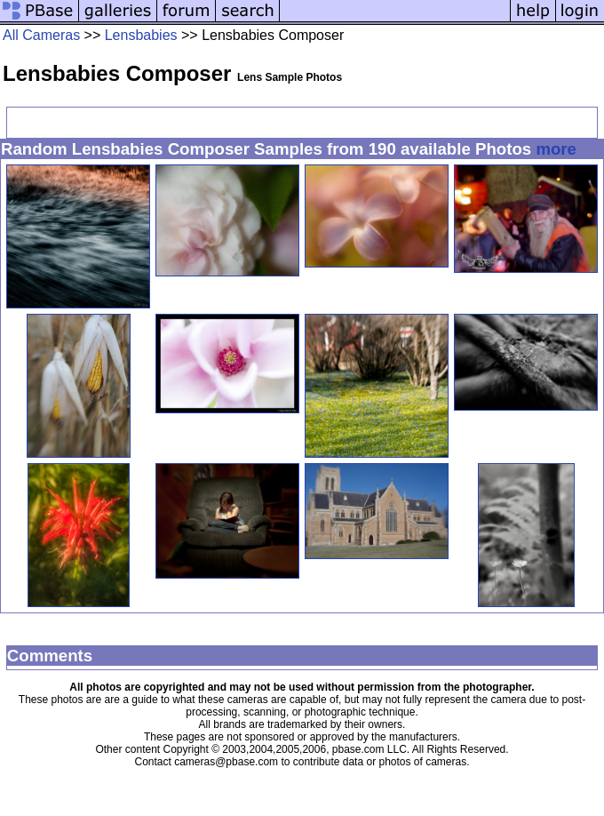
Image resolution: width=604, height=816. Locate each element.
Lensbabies (141, 35)
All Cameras (41, 35)
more (556, 149)
